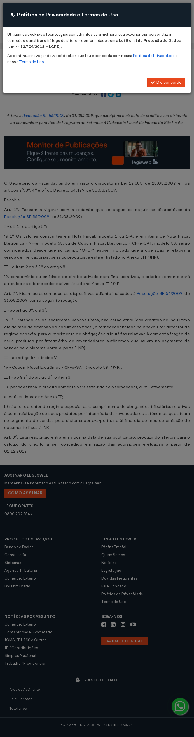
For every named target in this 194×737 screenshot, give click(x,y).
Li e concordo (166, 82)
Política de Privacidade (154, 55)
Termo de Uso (32, 61)
